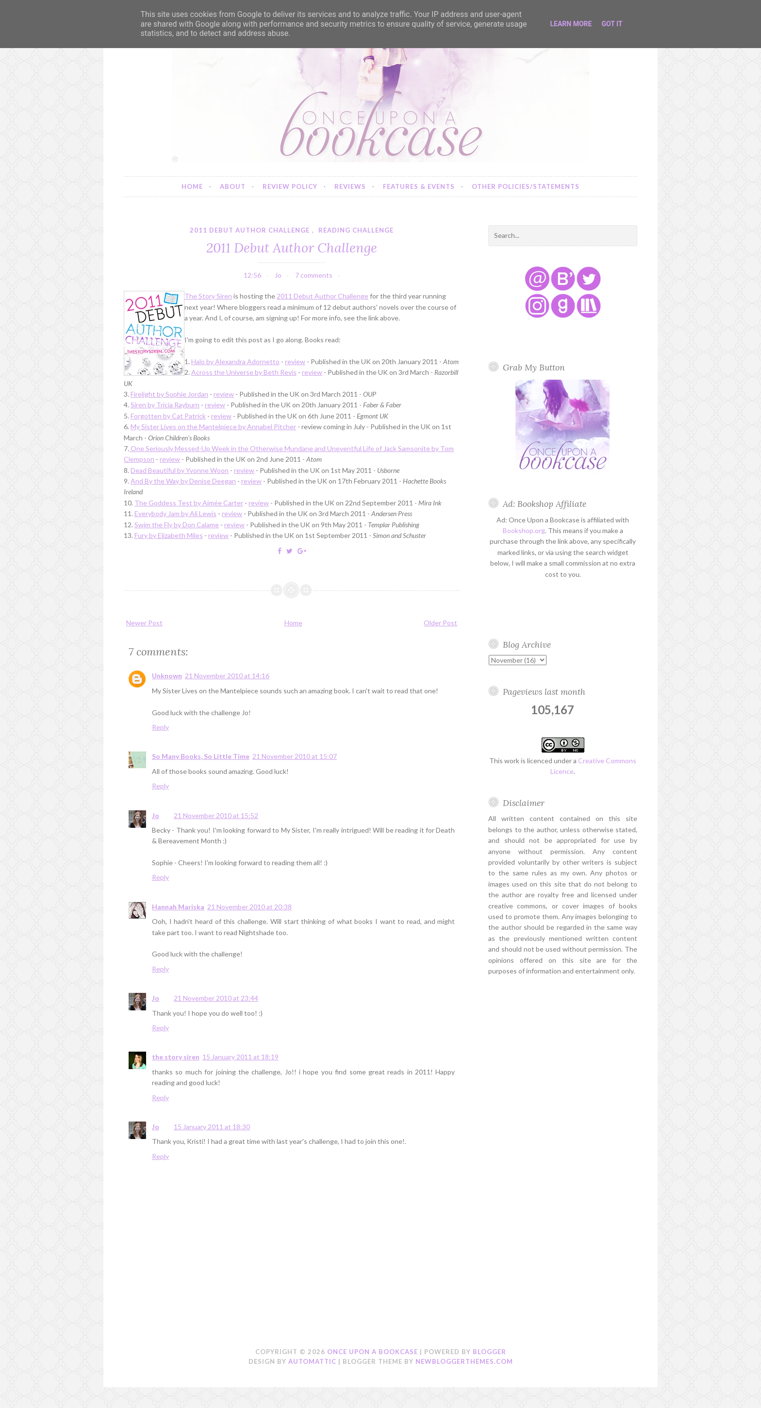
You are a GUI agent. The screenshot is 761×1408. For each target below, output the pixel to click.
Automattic (312, 1361)
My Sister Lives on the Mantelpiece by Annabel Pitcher (213, 426)
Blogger (489, 1352)
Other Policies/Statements (525, 186)
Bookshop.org (524, 530)
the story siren (175, 1057)
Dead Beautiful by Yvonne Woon (180, 470)
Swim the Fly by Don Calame (176, 524)
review (295, 361)
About (233, 186)
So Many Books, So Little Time (200, 756)
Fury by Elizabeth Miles (168, 535)
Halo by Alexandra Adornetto (235, 361)
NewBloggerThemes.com (464, 1361)
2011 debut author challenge (250, 230)
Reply (160, 727)
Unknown (167, 675)
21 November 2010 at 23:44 (216, 998)
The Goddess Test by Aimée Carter (188, 503)
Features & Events (419, 186)
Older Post (440, 623)
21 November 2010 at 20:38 (249, 907)
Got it (611, 24)
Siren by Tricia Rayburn (165, 405)
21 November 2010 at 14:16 (227, 675)
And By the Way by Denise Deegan (183, 481)
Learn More (571, 24)
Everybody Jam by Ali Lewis (175, 513)
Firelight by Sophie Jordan (169, 394)
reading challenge (356, 230)
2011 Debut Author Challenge (291, 247)
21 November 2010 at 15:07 (294, 756)
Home (192, 186)
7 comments (313, 275)
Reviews (350, 186)
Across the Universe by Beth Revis (244, 372)
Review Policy (290, 186)
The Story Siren (208, 296)
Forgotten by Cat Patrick (168, 416)
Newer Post (144, 623)
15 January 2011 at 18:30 (212, 1127)
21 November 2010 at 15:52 (216, 815)
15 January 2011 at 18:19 (240, 1057)
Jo (155, 815)
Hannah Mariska (178, 907)
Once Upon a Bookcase (372, 1352)
